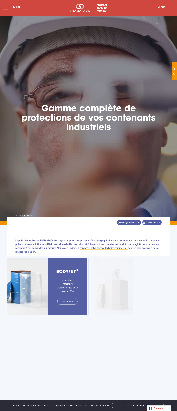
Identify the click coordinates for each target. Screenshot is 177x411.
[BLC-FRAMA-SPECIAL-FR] (89, 8)
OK (117, 405)
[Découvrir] (65, 301)
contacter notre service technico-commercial (104, 248)
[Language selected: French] (159, 408)
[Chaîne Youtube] (152, 222)
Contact (174, 71)
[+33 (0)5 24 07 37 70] (129, 222)
